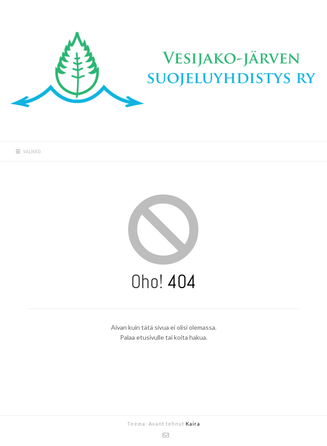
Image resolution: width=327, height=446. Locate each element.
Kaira (193, 424)
